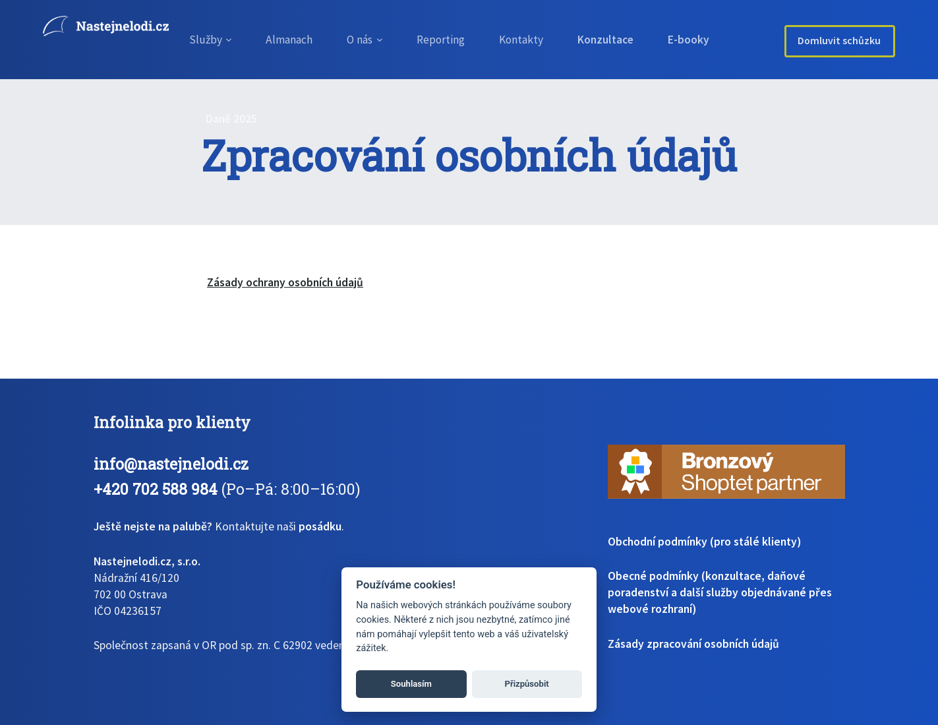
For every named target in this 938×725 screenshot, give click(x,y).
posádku (320, 526)
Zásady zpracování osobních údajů (693, 644)
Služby (204, 39)
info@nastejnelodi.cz (171, 464)
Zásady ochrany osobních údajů (285, 282)
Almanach (288, 39)
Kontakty (530, 39)
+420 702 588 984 (156, 489)
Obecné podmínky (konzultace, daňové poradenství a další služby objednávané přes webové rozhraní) (720, 592)
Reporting (447, 39)
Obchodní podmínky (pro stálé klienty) (704, 541)
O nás (362, 39)
